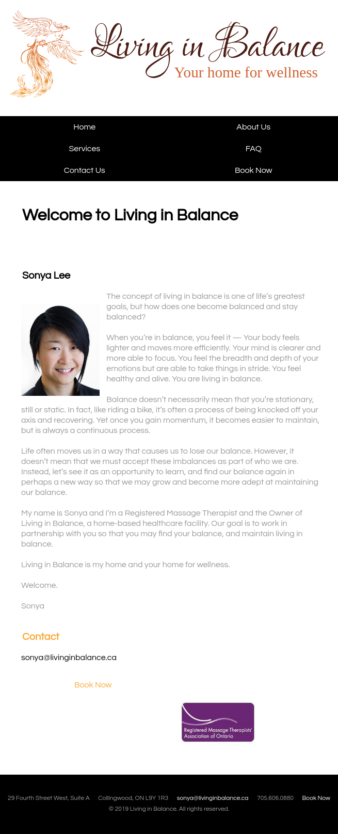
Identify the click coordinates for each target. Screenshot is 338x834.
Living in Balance (76, 63)
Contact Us (84, 170)
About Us (253, 127)
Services (84, 149)
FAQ (254, 149)
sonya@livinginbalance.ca (69, 657)
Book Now (253, 170)
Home (84, 127)
